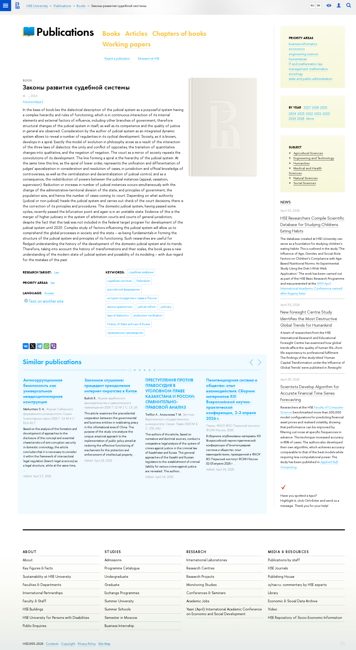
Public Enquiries (34, 625)
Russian (49, 293)
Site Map (104, 644)
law (320, 64)
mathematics (318, 69)
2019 (292, 118)
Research (196, 551)
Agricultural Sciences (308, 153)
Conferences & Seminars (205, 592)
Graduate (112, 584)
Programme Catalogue (122, 568)
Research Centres (200, 568)
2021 (317, 113)
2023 (301, 113)
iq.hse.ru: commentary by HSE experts (297, 584)
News (285, 202)
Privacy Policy (87, 644)
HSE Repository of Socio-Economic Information (305, 617)
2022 (309, 113)
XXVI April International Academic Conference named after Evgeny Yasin (311, 288)
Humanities (301, 163)
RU (312, 5)
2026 (315, 107)
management (298, 69)
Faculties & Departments (42, 584)
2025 (323, 107)
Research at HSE (148, 59)
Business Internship (119, 625)
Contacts (52, 644)
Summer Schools (118, 609)
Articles (136, 33)
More (310, 118)
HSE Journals (278, 568)
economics (297, 48)
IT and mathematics (302, 64)
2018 (300, 118)
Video (272, 609)
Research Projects (200, 576)
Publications (65, 31)
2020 (326, 113)
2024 (292, 113)
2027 (307, 107)
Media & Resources (288, 551)
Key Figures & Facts (38, 568)
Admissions (113, 560)
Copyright (68, 644)
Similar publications (52, 362)
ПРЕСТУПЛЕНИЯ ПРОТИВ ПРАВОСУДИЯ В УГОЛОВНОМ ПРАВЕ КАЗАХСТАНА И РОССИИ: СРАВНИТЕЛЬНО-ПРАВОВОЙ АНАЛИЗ (170, 393)
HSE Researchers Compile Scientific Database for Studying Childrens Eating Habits (312, 224)
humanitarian (298, 59)
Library (273, 592)
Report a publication (117, 59)
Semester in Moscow (121, 617)
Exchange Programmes (122, 592)
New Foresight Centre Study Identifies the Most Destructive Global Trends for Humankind (308, 318)
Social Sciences (304, 183)
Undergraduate (116, 576)
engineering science (303, 54)
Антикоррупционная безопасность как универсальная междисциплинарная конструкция (43, 390)
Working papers (126, 44)
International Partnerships (43, 592)
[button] (129, 370)
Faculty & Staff (34, 601)
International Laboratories (206, 560)
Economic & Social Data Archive (292, 601)
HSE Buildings (33, 609)
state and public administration (310, 78)
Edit (342, 643)
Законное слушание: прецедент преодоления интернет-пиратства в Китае (110, 385)
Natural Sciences (305, 178)
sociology (296, 73)
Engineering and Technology (313, 158)
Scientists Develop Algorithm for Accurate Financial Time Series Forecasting (309, 393)
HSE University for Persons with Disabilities (56, 617)
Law (56, 272)
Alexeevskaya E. (33, 102)
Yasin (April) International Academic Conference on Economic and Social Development (224, 611)
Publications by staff (284, 560)
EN (318, 5)
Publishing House (281, 576)
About (30, 551)
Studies (113, 551)
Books (111, 33)
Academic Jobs (197, 601)
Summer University (119, 601)
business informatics (303, 44)
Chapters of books (179, 33)
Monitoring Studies (201, 584)
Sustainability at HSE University (47, 576)
